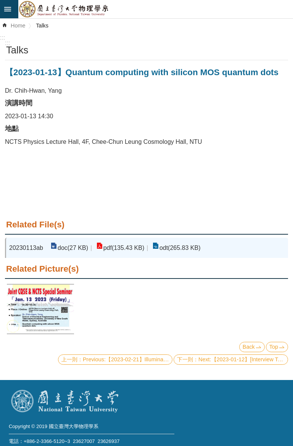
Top (273, 347)
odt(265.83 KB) (180, 248)
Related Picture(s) (42, 269)
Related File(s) (35, 224)
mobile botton (9, 9)
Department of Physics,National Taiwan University (155, 9)
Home (18, 26)
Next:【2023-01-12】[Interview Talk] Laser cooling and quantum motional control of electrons (243, 359)
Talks (42, 26)
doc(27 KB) (73, 248)
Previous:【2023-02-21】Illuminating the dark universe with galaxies (127, 359)
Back (249, 347)
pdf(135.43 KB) (124, 248)
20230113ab (26, 248)
